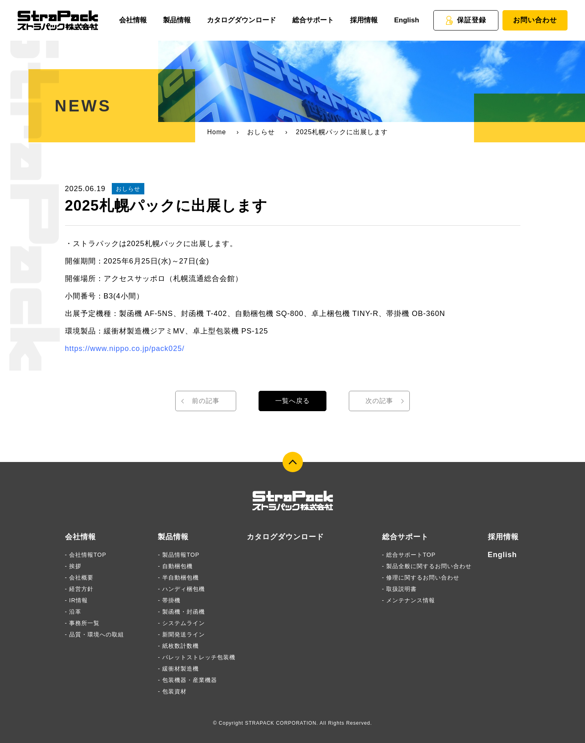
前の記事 (206, 400)
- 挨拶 (73, 566)
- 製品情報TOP (178, 554)
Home (216, 132)
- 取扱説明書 (399, 589)
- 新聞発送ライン (181, 634)
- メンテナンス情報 (408, 600)
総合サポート (313, 20)
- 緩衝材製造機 (178, 668)
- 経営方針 (79, 589)
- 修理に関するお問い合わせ (421, 577)
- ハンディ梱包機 (181, 589)
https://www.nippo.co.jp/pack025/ (125, 348)
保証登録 (466, 20)
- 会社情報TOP (86, 554)
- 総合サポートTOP (409, 554)
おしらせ (261, 132)
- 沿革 (73, 611)
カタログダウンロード (241, 20)
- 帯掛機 (169, 600)
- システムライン (181, 623)
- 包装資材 (172, 691)
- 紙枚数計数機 (178, 646)
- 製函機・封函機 (181, 611)
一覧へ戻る (292, 400)
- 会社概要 (79, 577)
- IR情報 (76, 600)
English (406, 20)
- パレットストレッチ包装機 (196, 657)
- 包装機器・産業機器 (187, 680)
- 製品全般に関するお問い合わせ (427, 566)
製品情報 (177, 20)
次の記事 (379, 400)
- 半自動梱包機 (178, 577)
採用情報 (364, 20)
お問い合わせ (535, 20)
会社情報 (133, 20)
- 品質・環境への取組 (94, 634)
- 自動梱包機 (175, 566)
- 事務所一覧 (82, 623)
